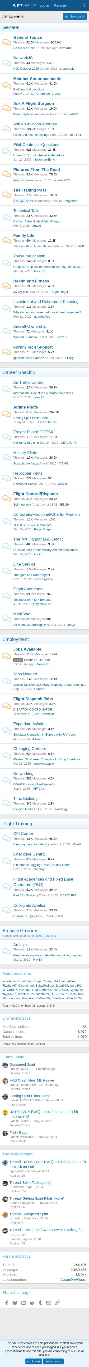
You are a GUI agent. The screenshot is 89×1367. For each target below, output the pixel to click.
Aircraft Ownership (30, 326)
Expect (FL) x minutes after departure (38, 155)
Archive (20, 944)
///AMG (73, 114)
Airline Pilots (25, 407)
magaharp (72, 201)
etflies (71, 981)
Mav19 (37, 959)
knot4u (38, 554)
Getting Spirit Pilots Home (31, 418)
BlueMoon (59, 998)
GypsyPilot (77, 990)
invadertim (9, 981)
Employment (15, 639)
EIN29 (64, 504)
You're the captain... (31, 256)
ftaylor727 (9, 994)
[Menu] (6, 5)
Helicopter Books (25, 484)
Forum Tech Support (33, 347)
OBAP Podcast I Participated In (34, 784)
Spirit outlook (22, 504)
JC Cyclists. (21, 292)
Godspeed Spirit (24, 48)
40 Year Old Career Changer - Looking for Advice (46, 759)
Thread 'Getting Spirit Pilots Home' (36, 1198)
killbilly (69, 358)
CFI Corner (23, 833)
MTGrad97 (9, 990)
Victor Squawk (43, 579)
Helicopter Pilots (27, 473)
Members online (16, 973)
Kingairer (28, 998)
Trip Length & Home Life (30, 246)
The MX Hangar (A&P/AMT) (38, 539)
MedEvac (21, 614)
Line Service (24, 564)
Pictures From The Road (36, 169)
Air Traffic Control (28, 382)
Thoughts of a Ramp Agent (31, 575)
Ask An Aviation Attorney (35, 124)
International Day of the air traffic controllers (43, 393)
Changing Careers (29, 748)
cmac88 (38, 397)
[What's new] (74, 5)
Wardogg (61, 809)
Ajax (65, 990)
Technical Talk (25, 211)
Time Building (25, 798)
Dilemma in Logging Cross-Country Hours (41, 865)
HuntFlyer (25, 981)
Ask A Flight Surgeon (33, 103)
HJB (54, 994)
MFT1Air (75, 134)
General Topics (27, 37)
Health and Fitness (31, 281)
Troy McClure (42, 604)
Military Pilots (25, 453)
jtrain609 (62, 985)
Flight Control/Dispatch (35, 494)
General (10, 27)
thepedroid (67, 68)
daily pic (18, 180)
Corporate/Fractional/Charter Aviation (46, 514)
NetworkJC (23, 58)
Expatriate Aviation (30, 724)
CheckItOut (75, 998)
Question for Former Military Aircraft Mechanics (45, 550)
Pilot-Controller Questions (36, 144)
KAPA (60, 916)
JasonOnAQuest (74, 1280)
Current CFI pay (24, 916)
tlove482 (66, 48)
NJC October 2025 (26, 68)
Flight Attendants (28, 589)
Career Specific (18, 372)
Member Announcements (37, 79)
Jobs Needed (25, 674)
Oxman (39, 689)
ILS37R (37, 739)
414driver (59, 981)
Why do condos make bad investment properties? (47, 312)
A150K (63, 994)
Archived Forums (20, 930)
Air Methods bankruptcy (29, 624)
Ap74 (23, 201)
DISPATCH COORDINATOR (32, 709)
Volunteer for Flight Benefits (32, 599)
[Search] (83, 5)
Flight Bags (18, 1132)
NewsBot (43, 664)
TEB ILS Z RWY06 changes (32, 525)
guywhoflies (42, 316)
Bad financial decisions (29, 89)
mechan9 (42, 994)
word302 (76, 985)
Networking (23, 773)
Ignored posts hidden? (28, 358)
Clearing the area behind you (33, 844)
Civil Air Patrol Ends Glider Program (37, 221)
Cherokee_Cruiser (49, 93)
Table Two (76, 994)
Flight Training (17, 823)
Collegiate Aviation (30, 905)
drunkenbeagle (43, 763)
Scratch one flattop (26, 463)
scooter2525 (61, 180)
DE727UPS (68, 442)
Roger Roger (59, 292)
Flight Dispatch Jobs (33, 699)
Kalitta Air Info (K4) (26, 442)
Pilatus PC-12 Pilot (31, 660)
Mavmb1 (40, 271)
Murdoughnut (11, 998)
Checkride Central (29, 854)
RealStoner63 (41, 990)
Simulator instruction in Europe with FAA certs (44, 734)
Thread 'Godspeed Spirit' (29, 1214)
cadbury (38, 869)
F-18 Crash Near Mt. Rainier (31, 1080)
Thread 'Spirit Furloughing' (30, 1182)
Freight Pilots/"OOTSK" (34, 432)
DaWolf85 (43, 998)
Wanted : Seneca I (25, 337)
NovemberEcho (44, 159)
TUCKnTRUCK (46, 422)
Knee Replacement (26, 114)
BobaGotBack (45, 985)
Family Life (23, 235)
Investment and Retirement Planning (46, 301)
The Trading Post (29, 190)
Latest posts (13, 1057)
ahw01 (36, 225)
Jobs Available (27, 649)
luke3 (56, 990)
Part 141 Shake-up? (27, 895)
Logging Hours (23, 809)
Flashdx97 (9, 985)
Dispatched (26, 985)
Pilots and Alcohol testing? (31, 134)
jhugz (71, 624)
